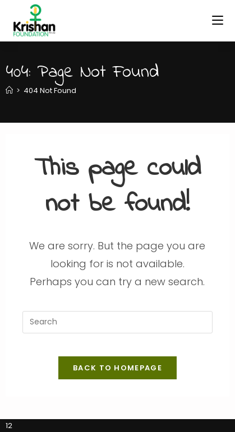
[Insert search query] (117, 322)
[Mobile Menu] (217, 20)
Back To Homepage (117, 368)
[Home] (9, 90)
